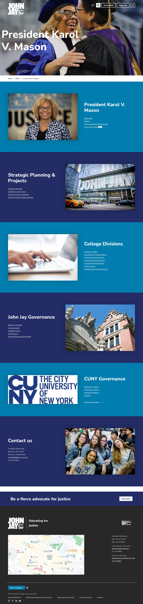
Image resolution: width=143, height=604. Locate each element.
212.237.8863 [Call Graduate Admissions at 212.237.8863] (116, 561)
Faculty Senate (13, 328)
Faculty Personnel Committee (19, 336)
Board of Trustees (15, 325)
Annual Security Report (85, 597)
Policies (88, 395)
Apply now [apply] (123, 5)
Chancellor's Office (92, 390)
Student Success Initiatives (18, 194)
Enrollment (88, 255)
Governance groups (92, 402)
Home (10, 78)
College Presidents (92, 392)
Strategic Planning (15, 189)
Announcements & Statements (96, 124)
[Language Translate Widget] (16, 588)
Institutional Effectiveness (94, 263)
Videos (87, 121)
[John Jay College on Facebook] (12, 601)
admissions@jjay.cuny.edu (120, 549)
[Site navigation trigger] (132, 5)
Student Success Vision (17, 191)
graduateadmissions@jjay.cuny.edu (123, 558)
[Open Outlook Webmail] (93, 5)
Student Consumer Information (65, 597)
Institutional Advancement (94, 260)
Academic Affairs (91, 252)
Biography (88, 118)
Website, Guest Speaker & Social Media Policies (39, 597)
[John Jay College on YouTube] (20, 601)
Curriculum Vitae (93, 127)
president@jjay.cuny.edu (18, 457)
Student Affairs (101, 255)
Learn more (125, 499)
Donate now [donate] (108, 5)
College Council (14, 331)
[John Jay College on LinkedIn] (16, 601)
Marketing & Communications (96, 269)
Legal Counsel (89, 266)
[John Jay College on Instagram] (9, 601)
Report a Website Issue (14, 597)
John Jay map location (46, 555)
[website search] (98, 5)
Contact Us (100, 597)
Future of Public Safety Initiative (20, 197)
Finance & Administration (94, 257)
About (17, 78)
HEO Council (13, 334)
